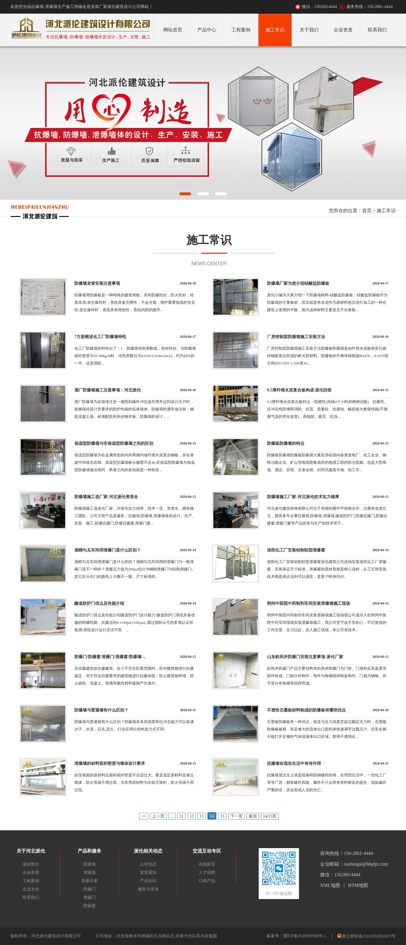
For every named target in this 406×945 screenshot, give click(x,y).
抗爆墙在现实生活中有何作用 (294, 763)
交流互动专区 (207, 850)
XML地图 (330, 885)
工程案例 (31, 881)
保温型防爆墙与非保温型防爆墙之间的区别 (113, 443)
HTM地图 (358, 885)
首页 (367, 210)
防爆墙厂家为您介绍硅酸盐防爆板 (298, 283)
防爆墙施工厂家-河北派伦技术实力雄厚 (303, 497)
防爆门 (89, 889)
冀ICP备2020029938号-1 (304, 936)
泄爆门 (89, 897)
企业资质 (31, 872)
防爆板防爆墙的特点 (285, 443)
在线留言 (207, 864)
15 (222, 816)
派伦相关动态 (148, 850)
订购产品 (207, 881)
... (172, 816)
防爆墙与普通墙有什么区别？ (101, 710)
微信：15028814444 (319, 6)
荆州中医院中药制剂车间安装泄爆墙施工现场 (308, 603)
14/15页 (269, 816)
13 (201, 816)
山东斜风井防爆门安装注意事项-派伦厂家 (305, 657)
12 (191, 816)
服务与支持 (148, 889)
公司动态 (148, 864)
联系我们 (31, 897)
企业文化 (31, 889)
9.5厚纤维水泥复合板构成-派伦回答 (299, 390)
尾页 (253, 816)
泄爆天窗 (89, 881)
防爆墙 (89, 864)
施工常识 (386, 210)
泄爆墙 (89, 872)
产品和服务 (89, 850)
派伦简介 (31, 864)
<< (143, 816)
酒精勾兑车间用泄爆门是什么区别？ (107, 550)
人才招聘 (207, 872)
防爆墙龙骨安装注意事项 (97, 283)
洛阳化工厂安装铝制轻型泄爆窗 (296, 550)
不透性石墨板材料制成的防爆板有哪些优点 (306, 710)
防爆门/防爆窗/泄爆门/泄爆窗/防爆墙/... (110, 657)
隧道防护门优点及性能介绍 (99, 603)
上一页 (158, 816)
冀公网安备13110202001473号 (369, 936)
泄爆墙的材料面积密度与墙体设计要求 (109, 763)
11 (181, 816)
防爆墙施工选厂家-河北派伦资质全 (106, 497)
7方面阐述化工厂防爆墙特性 (100, 337)
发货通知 (148, 872)
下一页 (236, 816)
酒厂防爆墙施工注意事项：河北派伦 (107, 390)
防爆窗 (89, 906)
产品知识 (148, 881)
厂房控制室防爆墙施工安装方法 (296, 337)
